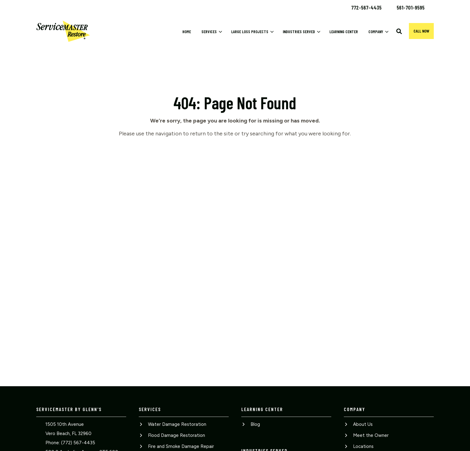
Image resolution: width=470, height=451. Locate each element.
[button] (399, 31)
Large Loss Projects (249, 31)
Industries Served (299, 31)
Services (209, 31)
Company (375, 31)
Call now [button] (421, 30)
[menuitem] (366, 7)
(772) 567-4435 (78, 442)
